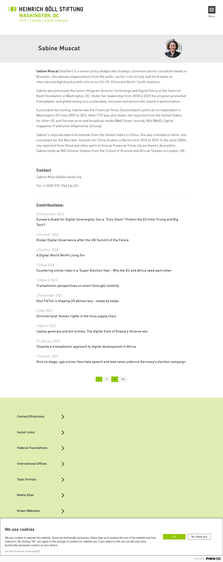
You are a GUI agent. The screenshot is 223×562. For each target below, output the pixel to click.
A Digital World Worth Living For (60, 255)
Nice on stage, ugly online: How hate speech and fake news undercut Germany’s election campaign (111, 362)
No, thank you (199, 536)
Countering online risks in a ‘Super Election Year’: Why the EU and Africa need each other (104, 270)
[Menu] (211, 10)
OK (174, 536)
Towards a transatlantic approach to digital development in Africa (86, 346)
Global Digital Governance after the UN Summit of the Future (82, 240)
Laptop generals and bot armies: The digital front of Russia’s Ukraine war (92, 331)
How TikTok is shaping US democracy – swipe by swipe (77, 301)
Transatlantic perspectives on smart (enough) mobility (77, 286)
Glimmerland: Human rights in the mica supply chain (76, 316)
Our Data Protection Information (21, 551)
